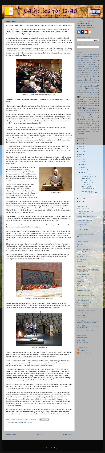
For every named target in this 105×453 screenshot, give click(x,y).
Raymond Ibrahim (82, 342)
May (82, 162)
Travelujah (28, 34)
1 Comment (33, 419)
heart (92, 84)
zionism (81, 133)
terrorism (79, 127)
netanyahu (79, 112)
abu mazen (93, 54)
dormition (87, 70)
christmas (79, 66)
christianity (79, 64)
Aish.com (80, 244)
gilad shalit (80, 82)
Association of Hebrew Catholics (87, 298)
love (79, 108)
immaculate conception (83, 92)
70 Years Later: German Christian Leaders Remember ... (88, 182)
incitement (94, 92)
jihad (96, 101)
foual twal (94, 78)
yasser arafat (96, 131)
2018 (81, 154)
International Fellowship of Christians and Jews (85, 221)
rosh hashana (94, 121)
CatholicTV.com (82, 276)
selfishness (80, 123)
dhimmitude (80, 70)
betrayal (80, 60)
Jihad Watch (81, 340)
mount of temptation (91, 110)
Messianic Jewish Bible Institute (87, 322)
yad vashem (28, 422)
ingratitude (79, 94)
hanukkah (85, 84)
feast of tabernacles (89, 76)
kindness (79, 105)
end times (94, 72)
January (83, 172)
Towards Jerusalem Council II (86, 330)
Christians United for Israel (85, 211)
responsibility (80, 121)
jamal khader (86, 97)
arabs (95, 56)
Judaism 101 (81, 254)
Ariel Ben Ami (83, 350)
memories (89, 108)
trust (96, 127)
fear (78, 76)
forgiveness (80, 78)
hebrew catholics (83, 86)
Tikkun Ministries (82, 327)
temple (94, 125)
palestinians (84, 114)
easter (86, 72)
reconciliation (88, 117)
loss (96, 105)
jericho (95, 97)
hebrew (97, 84)
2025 (81, 140)
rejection (95, 117)
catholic (94, 60)
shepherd (88, 123)
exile (87, 74)
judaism (85, 103)
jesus (79, 101)
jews (91, 101)
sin (98, 123)
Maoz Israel (80, 320)
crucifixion (86, 68)
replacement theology (85, 119)
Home (39, 434)
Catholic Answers (82, 271)
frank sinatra (80, 80)
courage (95, 66)
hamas (79, 84)
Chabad (79, 247)
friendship (88, 80)
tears (88, 125)
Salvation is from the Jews (85, 303)
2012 (81, 159)
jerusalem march (93, 99)
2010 (81, 201)
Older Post (67, 434)
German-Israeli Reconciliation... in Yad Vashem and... (88, 176)
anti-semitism (87, 56)
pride (86, 116)
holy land (80, 88)
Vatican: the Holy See (83, 290)
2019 (81, 151)
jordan (78, 103)
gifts (96, 80)
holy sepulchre (91, 88)
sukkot (81, 125)
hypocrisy (94, 90)
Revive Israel (81, 325)
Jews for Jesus (81, 318)
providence (80, 117)
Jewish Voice (81, 315)
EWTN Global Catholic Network (86, 279)
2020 (81, 148)
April (82, 164)
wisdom (79, 131)
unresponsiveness (81, 129)
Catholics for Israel (83, 209)
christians (91, 64)
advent (78, 56)
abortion (85, 54)
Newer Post (11, 434)
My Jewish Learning (83, 256)
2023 (81, 146)
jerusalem (21, 422)
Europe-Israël (81, 214)
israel (96, 94)
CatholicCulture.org (83, 274)
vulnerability (93, 129)
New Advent (80, 281)
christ (94, 62)
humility (86, 90)
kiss (85, 105)
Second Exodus (82, 305)
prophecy (94, 116)
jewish (85, 101)
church (88, 66)
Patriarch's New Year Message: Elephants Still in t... (90, 192)
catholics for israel (83, 62)
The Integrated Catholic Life (85, 288)
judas (90, 103)
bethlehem (94, 58)
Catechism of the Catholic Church (87, 269)
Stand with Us (81, 227)
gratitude (88, 82)
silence (94, 123)
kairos (95, 103)
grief (95, 82)
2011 (81, 198)
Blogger (56, 448)
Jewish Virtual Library (83, 252)
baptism (87, 58)
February (84, 170)
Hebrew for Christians (83, 313)
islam (88, 95)
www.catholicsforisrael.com (85, 27)
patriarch (94, 114)
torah (90, 127)
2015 (81, 157)
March (83, 167)
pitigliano (79, 115)
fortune (88, 78)
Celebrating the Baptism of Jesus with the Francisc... (89, 187)
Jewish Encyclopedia (83, 249)
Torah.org (80, 261)
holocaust (14, 422)
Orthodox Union (82, 259)
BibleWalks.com (82, 237)
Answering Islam (82, 337)
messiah (97, 108)
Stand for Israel (82, 224)
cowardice (79, 68)
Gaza (78, 54)
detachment (94, 68)
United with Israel (82, 229)
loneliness (90, 105)
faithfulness (94, 74)
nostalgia (87, 112)
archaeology (80, 58)
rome (87, 121)
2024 (81, 143)
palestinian (95, 112)
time (86, 127)
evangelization (80, 74)
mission (81, 110)
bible (88, 60)
